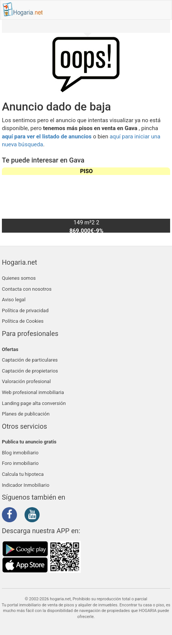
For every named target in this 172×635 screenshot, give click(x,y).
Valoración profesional (26, 381)
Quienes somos (19, 278)
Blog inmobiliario (20, 453)
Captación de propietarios (30, 371)
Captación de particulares (30, 360)
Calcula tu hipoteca (23, 474)
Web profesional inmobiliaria (33, 392)
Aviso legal (14, 299)
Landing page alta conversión (34, 403)
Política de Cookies (23, 321)
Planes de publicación (25, 414)
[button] (161, 200)
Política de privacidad (25, 310)
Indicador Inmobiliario (25, 485)
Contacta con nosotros (27, 289)
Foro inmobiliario (20, 463)
